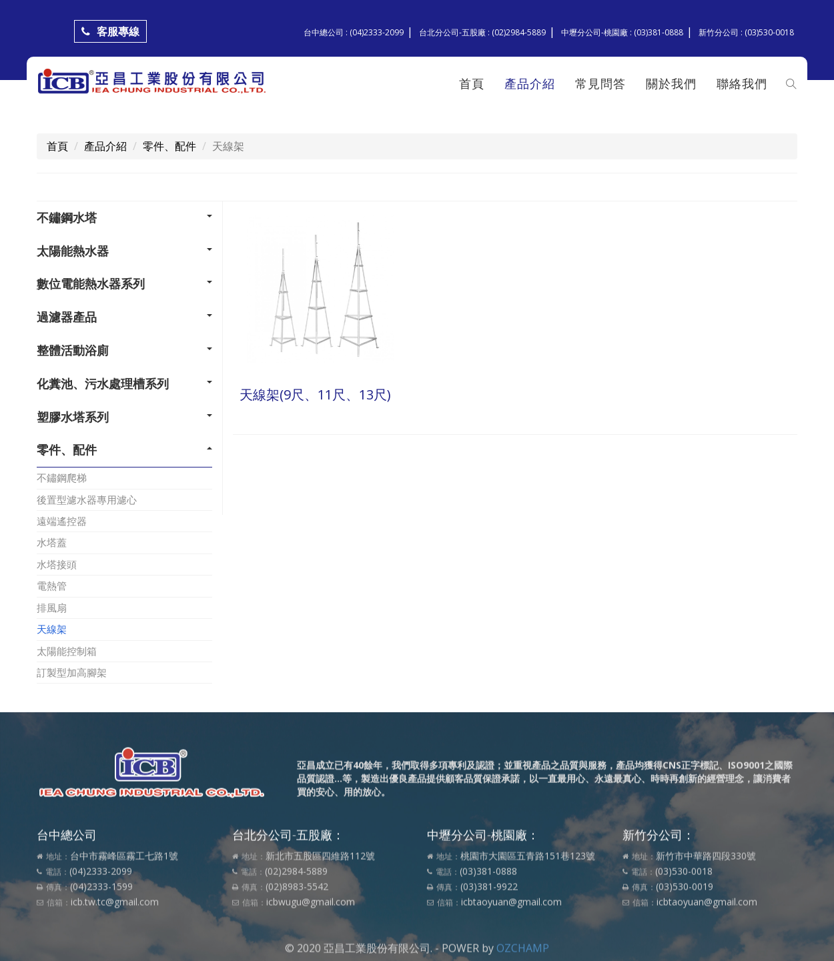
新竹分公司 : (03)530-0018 (746, 32)
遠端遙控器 (62, 521)
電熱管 (52, 585)
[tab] (124, 218)
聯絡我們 (742, 83)
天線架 (52, 629)
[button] (124, 218)
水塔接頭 (57, 564)
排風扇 (52, 607)
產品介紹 (529, 83)
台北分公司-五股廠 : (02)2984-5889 (482, 32)
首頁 (471, 83)
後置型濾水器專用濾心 (87, 499)
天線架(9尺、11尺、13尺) (315, 394)
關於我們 (671, 83)
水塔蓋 (52, 542)
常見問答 (600, 83)
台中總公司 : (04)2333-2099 (354, 32)
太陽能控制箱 (67, 651)
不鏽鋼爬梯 (62, 477)
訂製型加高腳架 (72, 672)
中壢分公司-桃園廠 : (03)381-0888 (622, 32)
